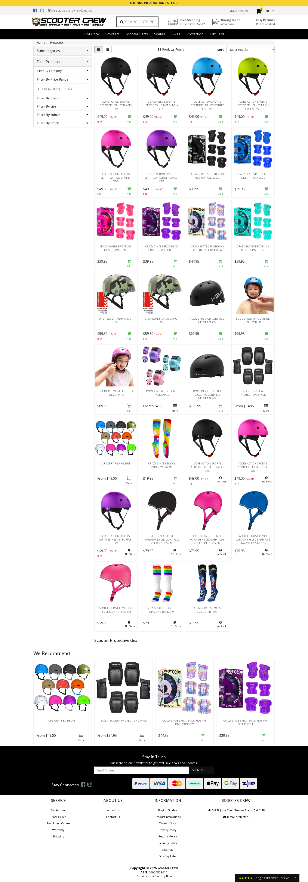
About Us (113, 810)
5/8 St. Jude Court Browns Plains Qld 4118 (236, 810)
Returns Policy (167, 836)
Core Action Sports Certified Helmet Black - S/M (116, 105)
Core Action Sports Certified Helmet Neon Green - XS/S (253, 105)
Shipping (58, 836)
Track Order (58, 817)
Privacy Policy (167, 830)
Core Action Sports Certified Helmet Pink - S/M (253, 467)
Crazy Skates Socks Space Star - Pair (207, 610)
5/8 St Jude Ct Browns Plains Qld (71, 10)
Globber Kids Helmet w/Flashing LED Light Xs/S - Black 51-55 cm (162, 539)
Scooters (112, 34)
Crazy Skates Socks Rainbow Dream (161, 465)
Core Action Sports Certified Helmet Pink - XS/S (116, 177)
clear (68, 89)
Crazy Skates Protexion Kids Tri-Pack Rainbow (207, 248)
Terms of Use (167, 823)
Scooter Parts (137, 34)
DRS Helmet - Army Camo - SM (162, 320)
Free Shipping (192, 22)
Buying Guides (167, 810)
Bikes (175, 34)
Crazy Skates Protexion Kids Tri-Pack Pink (115, 248)
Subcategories (62, 50)
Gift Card (217, 34)
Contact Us (113, 817)
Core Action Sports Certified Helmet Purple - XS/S (161, 177)
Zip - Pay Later (167, 856)
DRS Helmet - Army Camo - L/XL (116, 320)
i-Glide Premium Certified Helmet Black (207, 320)
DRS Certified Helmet (116, 463)
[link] (83, 784)
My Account (58, 810)
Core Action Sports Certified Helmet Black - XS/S (161, 105)
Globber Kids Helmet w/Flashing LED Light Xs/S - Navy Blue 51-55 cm (253, 539)
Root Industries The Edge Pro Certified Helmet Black (207, 394)
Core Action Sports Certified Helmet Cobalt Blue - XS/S (207, 105)
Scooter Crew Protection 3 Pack (253, 393)
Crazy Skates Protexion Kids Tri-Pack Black (207, 176)
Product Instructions (168, 817)
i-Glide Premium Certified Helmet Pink (116, 393)
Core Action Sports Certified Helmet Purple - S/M (116, 539)
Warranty (58, 830)
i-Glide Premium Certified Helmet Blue (253, 320)
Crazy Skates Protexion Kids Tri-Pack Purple (161, 248)
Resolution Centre (58, 823)
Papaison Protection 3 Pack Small (161, 393)
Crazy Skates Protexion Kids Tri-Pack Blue (253, 176)
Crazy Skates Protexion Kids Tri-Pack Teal (253, 248)
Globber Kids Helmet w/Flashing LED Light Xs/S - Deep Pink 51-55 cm (207, 539)
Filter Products (62, 61)
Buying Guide (230, 22)
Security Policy (167, 843)
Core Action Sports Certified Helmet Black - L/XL (207, 467)
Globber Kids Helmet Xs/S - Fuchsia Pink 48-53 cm (116, 610)
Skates (159, 34)
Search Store (137, 21)
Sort (220, 50)
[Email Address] (142, 770)
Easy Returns (265, 22)
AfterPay (167, 850)
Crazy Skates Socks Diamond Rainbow (161, 610)
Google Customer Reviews (271, 878)
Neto (169, 876)
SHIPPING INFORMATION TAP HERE (154, 3)
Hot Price (91, 34)
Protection (195, 34)
